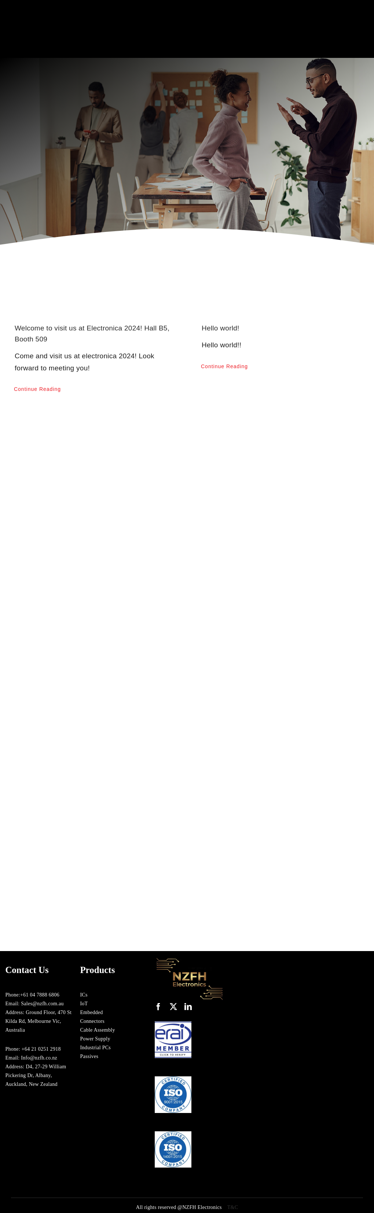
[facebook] (158, 1006)
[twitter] (173, 1006)
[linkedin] (188, 1006)
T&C (232, 1207)
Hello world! (220, 328)
